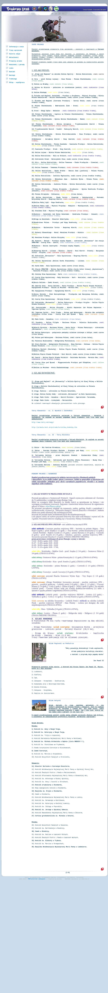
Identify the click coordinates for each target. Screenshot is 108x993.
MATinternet (33, 989)
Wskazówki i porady (17, 64)
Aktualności (14, 57)
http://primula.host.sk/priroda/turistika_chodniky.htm (54, 504)
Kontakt (12, 72)
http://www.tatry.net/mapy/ (43, 498)
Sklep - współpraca (17, 82)
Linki (11, 68)
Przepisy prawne (15, 61)
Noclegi (12, 75)
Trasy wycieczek (15, 50)
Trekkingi (13, 79)
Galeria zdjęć (14, 54)
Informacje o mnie (16, 47)
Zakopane (41, 989)
